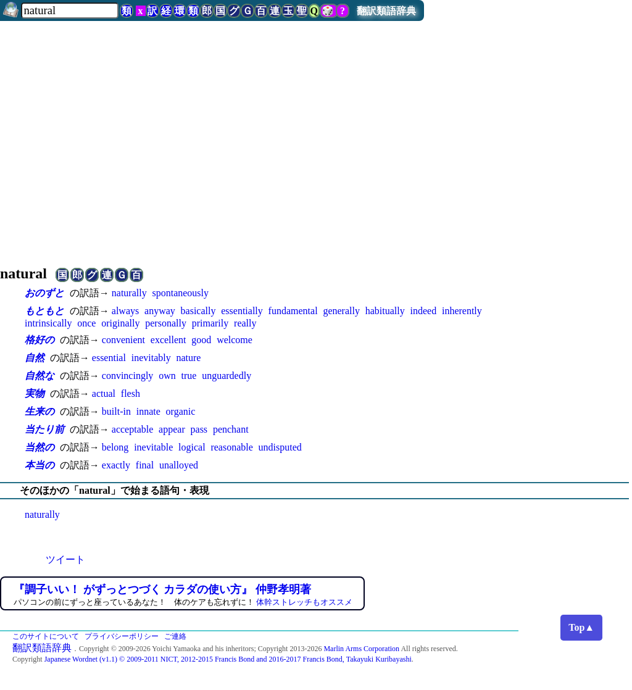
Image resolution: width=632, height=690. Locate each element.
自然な (39, 375)
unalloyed (178, 465)
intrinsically (48, 323)
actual (103, 393)
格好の (39, 340)
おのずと (44, 293)
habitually (385, 311)
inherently (462, 311)
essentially (242, 311)
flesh (130, 393)
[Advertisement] (316, 155)
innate (148, 411)
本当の (39, 465)
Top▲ (581, 627)
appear (172, 429)
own (167, 375)
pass (199, 429)
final (145, 465)
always (125, 311)
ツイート (65, 559)
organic (181, 411)
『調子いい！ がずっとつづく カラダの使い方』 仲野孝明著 (162, 589)
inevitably (151, 357)
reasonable (231, 447)
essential (109, 357)
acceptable (133, 429)
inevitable (153, 447)
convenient (123, 340)
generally (341, 311)
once (86, 323)
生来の (39, 411)
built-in (116, 411)
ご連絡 (175, 636)
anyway (159, 311)
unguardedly (226, 375)
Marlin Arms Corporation (361, 648)
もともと (44, 311)
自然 (34, 357)
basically (198, 311)
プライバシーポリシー (122, 636)
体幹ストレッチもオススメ (304, 602)
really (245, 323)
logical (192, 447)
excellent (168, 340)
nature (188, 357)
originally (120, 323)
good (201, 340)
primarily (210, 323)
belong (115, 447)
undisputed (280, 447)
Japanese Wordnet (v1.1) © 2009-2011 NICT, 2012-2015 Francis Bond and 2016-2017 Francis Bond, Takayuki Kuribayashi (228, 659)
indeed (423, 311)
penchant (231, 429)
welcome (234, 340)
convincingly (128, 375)
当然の (39, 447)
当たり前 (44, 429)
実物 (34, 393)
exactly (116, 465)
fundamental (293, 311)
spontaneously (180, 293)
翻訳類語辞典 (386, 11)
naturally (129, 293)
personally (165, 323)
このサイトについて (45, 636)
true (189, 375)
